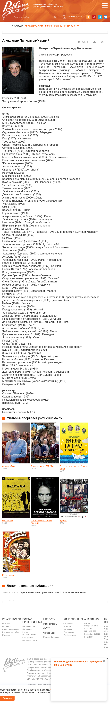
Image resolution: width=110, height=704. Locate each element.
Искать (55, 17)
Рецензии (88, 637)
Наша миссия (28, 626)
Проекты (6, 626)
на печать (94, 42)
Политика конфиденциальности (42, 684)
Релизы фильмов (51, 637)
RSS (88, 17)
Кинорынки (68, 632)
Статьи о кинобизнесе (90, 630)
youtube (94, 17)
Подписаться (74, 17)
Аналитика (92, 619)
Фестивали (68, 623)
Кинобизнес (71, 26)
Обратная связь (29, 640)
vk (105, 17)
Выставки (67, 629)
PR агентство (11, 619)
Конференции (69, 635)
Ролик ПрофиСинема (29, 633)
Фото (47, 628)
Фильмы (49, 632)
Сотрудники (28, 637)
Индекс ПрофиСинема (91, 624)
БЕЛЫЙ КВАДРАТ (34, 26)
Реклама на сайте (10, 632)
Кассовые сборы (92, 634)
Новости (6, 623)
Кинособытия (73, 619)
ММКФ (48, 26)
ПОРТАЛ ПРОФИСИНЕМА (32, 621)
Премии (67, 626)
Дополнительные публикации (30, 586)
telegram (99, 17)
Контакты (6, 635)
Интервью (50, 623)
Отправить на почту (102, 41)
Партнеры (27, 629)
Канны (58, 26)
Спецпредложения (10, 629)
